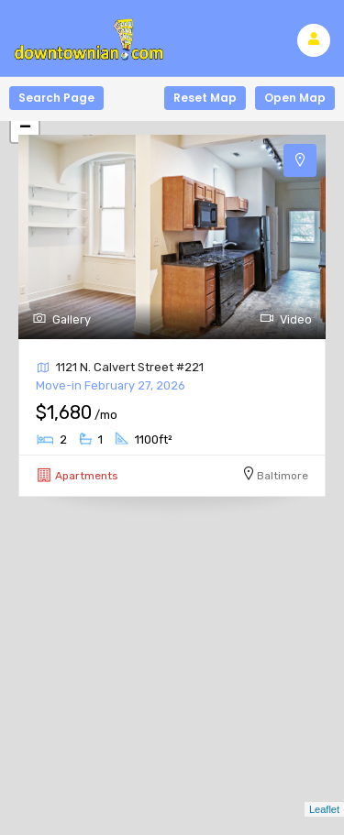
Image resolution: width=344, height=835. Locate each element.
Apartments (86, 475)
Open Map (295, 97)
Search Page (56, 97)
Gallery (61, 319)
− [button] (25, 128)
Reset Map (205, 97)
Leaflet (324, 809)
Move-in (110, 385)
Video (286, 319)
